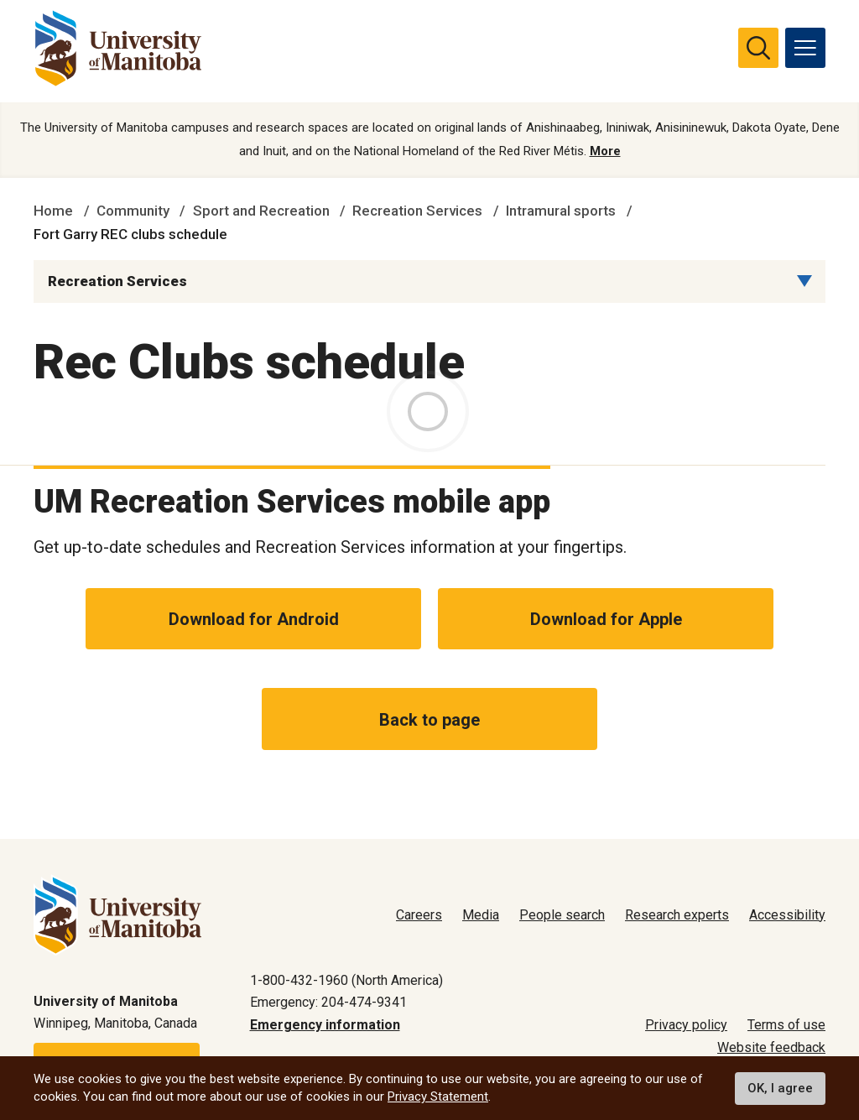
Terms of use (786, 1025)
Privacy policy (686, 1025)
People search (562, 915)
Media (480, 915)
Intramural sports (561, 211)
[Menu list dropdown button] (804, 282)
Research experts (677, 915)
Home (53, 211)
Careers (419, 915)
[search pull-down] (758, 48)
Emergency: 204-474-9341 (328, 1002)
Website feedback (771, 1047)
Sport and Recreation (261, 211)
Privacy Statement (438, 1096)
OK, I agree (780, 1088)
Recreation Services (417, 211)
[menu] (805, 48)
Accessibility (787, 915)
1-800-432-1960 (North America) (346, 980)
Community (132, 211)
